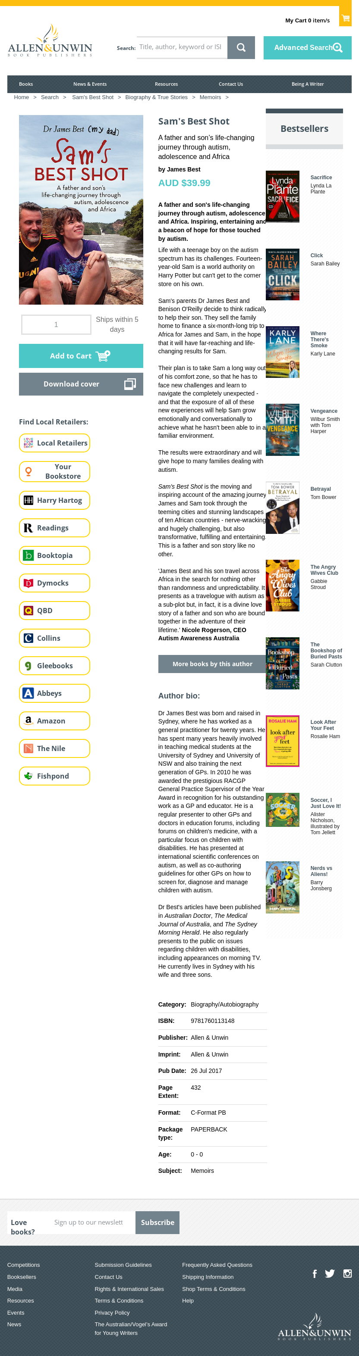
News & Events (90, 84)
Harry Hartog (59, 500)
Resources (166, 84)
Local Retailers (62, 443)
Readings (53, 528)
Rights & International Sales (129, 1289)
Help (188, 1300)
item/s (307, 20)
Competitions (23, 1265)
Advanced (303, 47)
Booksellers (21, 1277)
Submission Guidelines (123, 1265)
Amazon (51, 721)
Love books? (23, 1226)
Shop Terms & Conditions (213, 1289)
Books (26, 84)
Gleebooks (55, 665)
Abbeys (49, 693)
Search (125, 48)
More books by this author (212, 664)
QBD (45, 610)
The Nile (51, 748)
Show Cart (345, 15)
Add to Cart (70, 356)
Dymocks (53, 583)
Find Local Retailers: (53, 422)
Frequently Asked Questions (217, 1265)
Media (14, 1289)
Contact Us (231, 84)
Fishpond (53, 776)
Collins (48, 638)
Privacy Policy (112, 1312)
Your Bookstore (63, 471)
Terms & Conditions (119, 1300)
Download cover (71, 384)
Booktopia (55, 555)
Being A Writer (308, 84)
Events (16, 1312)
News (14, 1324)
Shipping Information (207, 1277)
